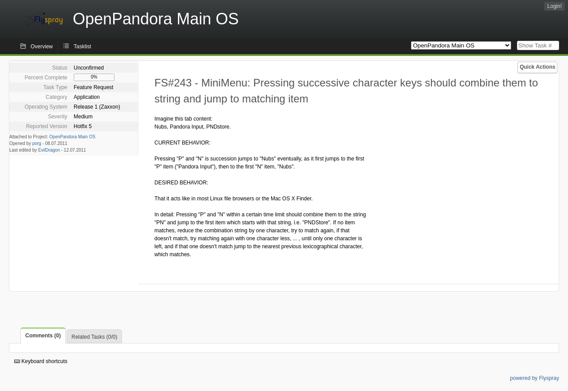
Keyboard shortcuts (40, 361)
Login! (554, 6)
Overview (42, 46)
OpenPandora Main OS (72, 136)
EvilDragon (49, 150)
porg (36, 143)
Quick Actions (537, 67)
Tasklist (82, 46)
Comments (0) (43, 335)
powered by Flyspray (534, 378)
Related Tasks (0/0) (94, 337)
